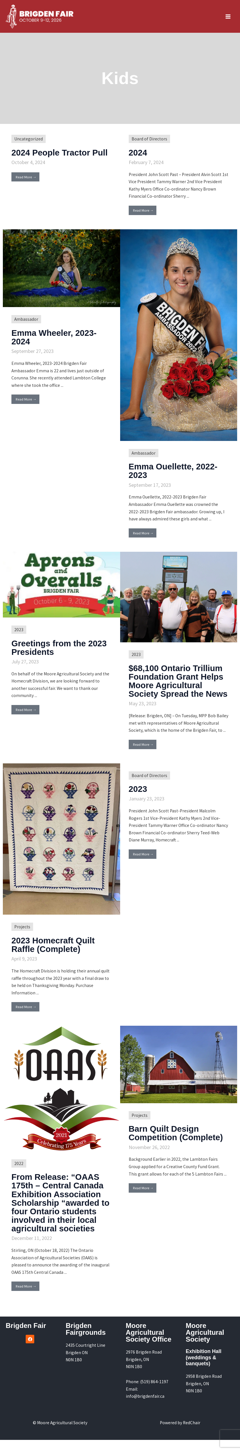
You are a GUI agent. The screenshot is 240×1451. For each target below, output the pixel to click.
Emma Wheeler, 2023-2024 (55, 341)
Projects (22, 938)
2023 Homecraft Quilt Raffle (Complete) (54, 956)
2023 (18, 632)
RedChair (191, 1433)
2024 (138, 156)
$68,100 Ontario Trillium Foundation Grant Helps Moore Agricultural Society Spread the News (177, 688)
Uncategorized (28, 142)
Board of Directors (149, 142)
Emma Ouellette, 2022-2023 (174, 474)
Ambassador (26, 322)
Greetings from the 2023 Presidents (60, 651)
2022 (18, 1175)
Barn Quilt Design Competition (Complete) (177, 1145)
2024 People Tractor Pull (60, 156)
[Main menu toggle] (228, 18)
